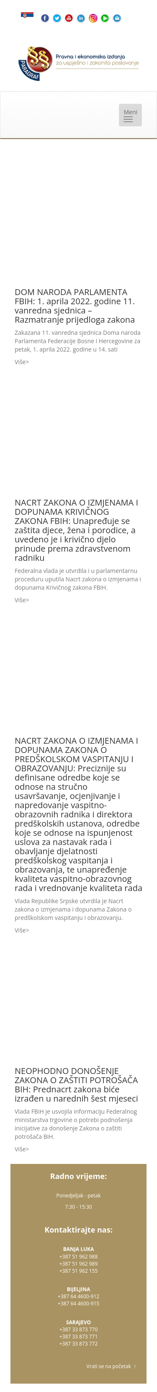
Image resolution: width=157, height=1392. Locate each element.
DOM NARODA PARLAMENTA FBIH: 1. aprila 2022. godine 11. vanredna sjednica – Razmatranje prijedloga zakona (75, 305)
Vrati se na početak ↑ (111, 1366)
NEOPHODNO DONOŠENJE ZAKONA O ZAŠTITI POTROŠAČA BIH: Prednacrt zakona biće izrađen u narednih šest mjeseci (76, 1084)
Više (20, 362)
